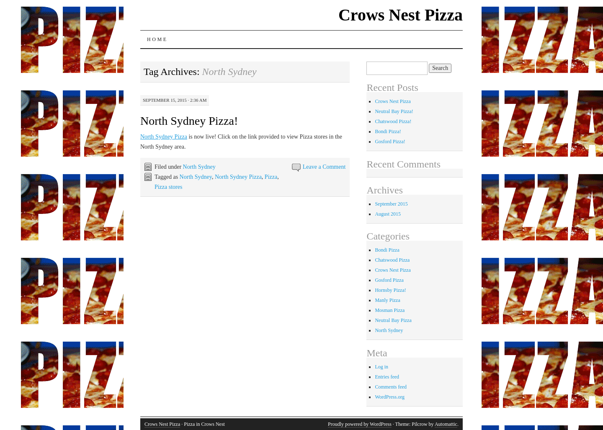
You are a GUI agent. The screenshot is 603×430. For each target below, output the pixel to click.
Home (157, 39)
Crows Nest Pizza (400, 14)
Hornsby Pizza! (390, 290)
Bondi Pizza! (388, 131)
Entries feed (387, 377)
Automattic (446, 424)
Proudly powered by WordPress (360, 424)
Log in (381, 367)
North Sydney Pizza (163, 137)
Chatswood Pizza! (393, 121)
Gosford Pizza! (390, 141)
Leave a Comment (324, 167)
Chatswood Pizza (392, 260)
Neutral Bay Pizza (393, 320)
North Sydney (199, 167)
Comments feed (391, 387)
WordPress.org (389, 397)
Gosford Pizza (389, 280)
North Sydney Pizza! (189, 120)
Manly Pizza (387, 300)
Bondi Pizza (387, 250)
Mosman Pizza (390, 310)
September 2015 (391, 204)
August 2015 (388, 214)
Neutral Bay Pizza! (394, 111)
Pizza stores (168, 187)
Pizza (271, 177)
